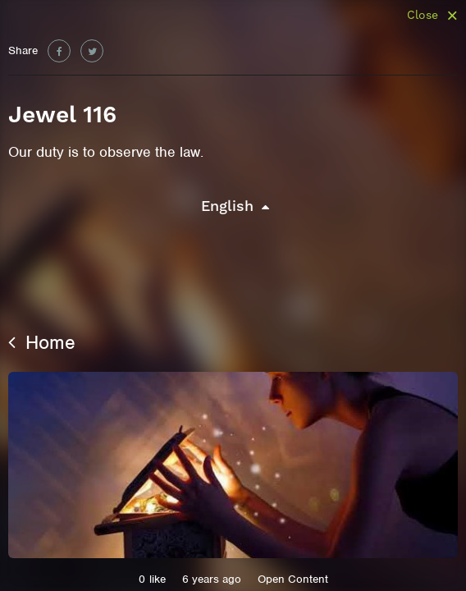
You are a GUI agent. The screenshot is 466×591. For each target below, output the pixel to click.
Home (41, 342)
